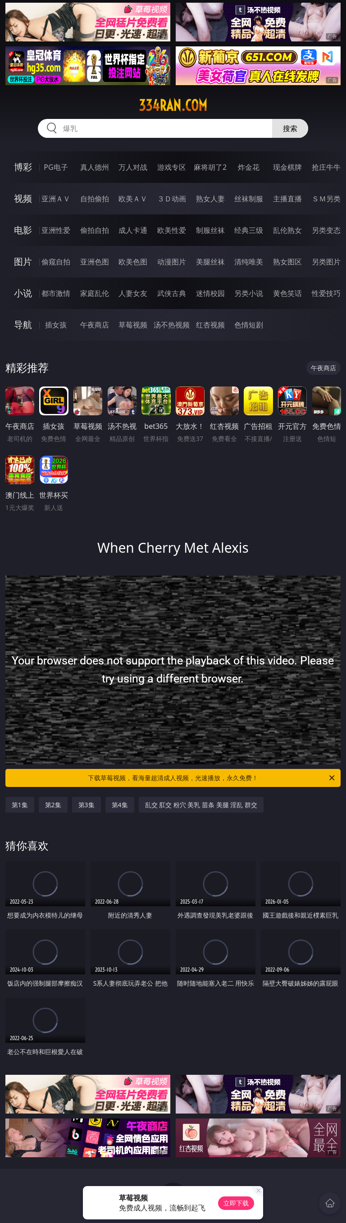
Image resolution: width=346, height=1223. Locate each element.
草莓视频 (132, 325)
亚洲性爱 (55, 230)
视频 (23, 198)
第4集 (120, 804)
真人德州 (94, 167)
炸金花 (249, 167)
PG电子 (56, 167)
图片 (23, 261)
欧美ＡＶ (132, 199)
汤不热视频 (172, 325)
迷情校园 (210, 293)
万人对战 (132, 167)
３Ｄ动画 (171, 199)
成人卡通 (132, 230)
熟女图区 (287, 262)
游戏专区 (171, 167)
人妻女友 (132, 293)
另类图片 (326, 262)
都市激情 (55, 293)
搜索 (290, 128)
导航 (23, 324)
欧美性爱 (171, 230)
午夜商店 (94, 325)
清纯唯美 (248, 262)
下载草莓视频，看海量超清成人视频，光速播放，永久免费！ (212, 778)
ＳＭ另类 (326, 199)
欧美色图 (132, 262)
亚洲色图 (94, 262)
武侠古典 (171, 293)
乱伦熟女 (287, 230)
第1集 (20, 804)
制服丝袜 (210, 230)
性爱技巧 (326, 293)
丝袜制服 (248, 199)
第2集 (53, 804)
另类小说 (248, 293)
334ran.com (173, 105)
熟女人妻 (210, 199)
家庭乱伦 (94, 293)
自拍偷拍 (94, 199)
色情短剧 (248, 325)
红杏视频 (210, 325)
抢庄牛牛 (326, 167)
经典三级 (248, 230)
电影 (23, 230)
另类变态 (326, 230)
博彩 (23, 167)
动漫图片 (171, 262)
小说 (23, 293)
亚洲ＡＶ (55, 199)
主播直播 (287, 199)
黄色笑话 (287, 293)
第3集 (86, 804)
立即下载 (236, 1203)
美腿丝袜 (210, 262)
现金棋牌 (287, 167)
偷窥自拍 (55, 262)
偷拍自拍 (94, 230)
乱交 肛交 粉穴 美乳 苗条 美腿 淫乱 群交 (201, 804)
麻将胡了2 (210, 167)
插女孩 (56, 325)
